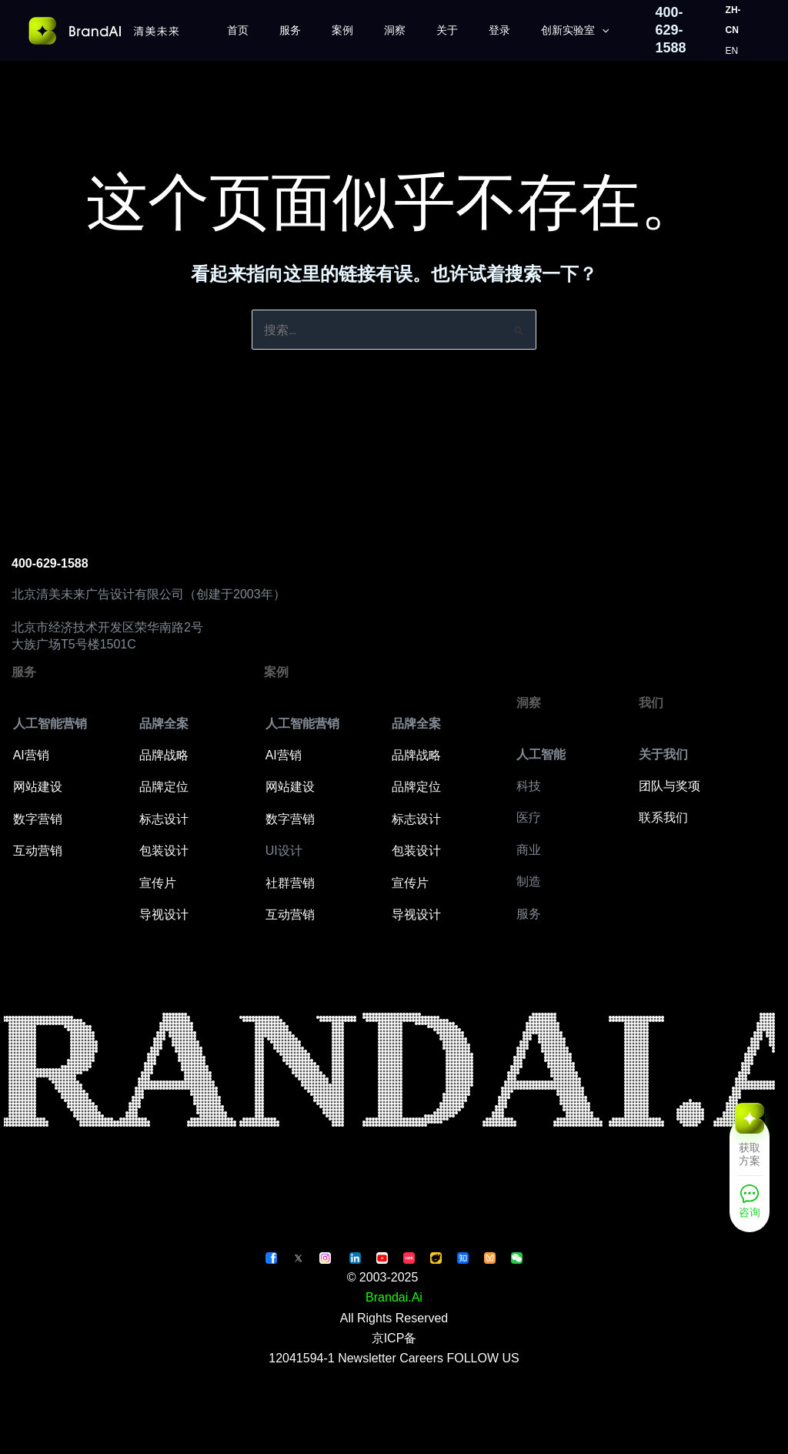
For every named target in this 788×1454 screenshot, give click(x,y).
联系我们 (663, 817)
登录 (499, 30)
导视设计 (164, 914)
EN (732, 50)
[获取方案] (750, 1144)
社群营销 (290, 882)
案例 (342, 30)
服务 (290, 30)
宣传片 (157, 882)
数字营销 (37, 819)
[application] (602, 30)
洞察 (395, 30)
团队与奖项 (669, 785)
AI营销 (31, 755)
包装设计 (164, 850)
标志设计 (164, 819)
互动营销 (37, 850)
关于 (447, 30)
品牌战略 (164, 755)
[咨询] (750, 1205)
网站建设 (37, 786)
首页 (238, 30)
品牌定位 (164, 786)
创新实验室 (575, 30)
